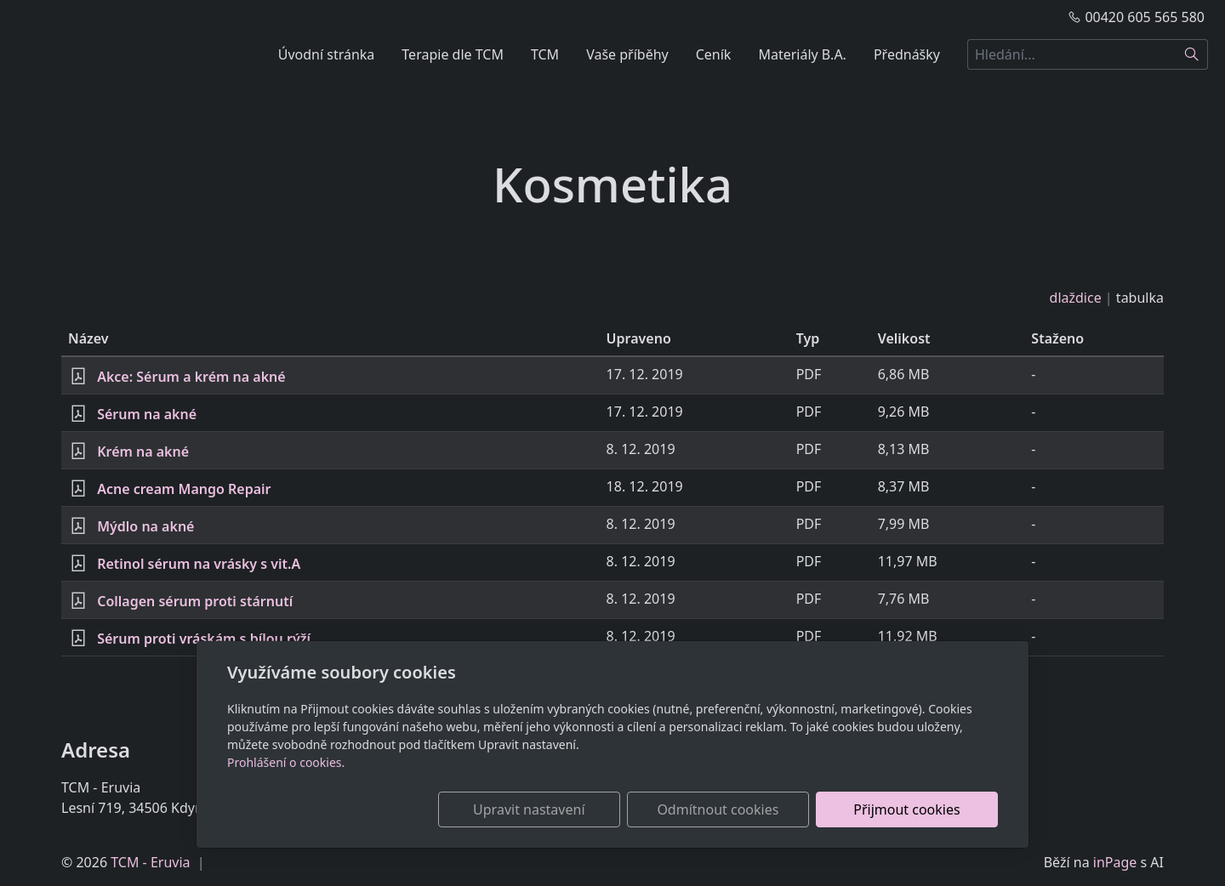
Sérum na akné (147, 414)
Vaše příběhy (627, 54)
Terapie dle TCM (453, 54)
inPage (1115, 862)
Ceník (714, 54)
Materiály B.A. (802, 54)
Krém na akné (143, 451)
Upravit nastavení (575, 809)
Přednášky (907, 54)
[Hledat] (1192, 54)
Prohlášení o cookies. (286, 762)
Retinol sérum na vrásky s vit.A (198, 563)
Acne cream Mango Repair (184, 489)
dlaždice (1076, 297)
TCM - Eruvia (150, 862)
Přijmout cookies (916, 809)
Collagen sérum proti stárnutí (195, 601)
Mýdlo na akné (145, 526)
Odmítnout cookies (746, 809)
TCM (545, 54)
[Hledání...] (1072, 54)
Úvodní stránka (326, 54)
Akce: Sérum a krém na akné (191, 376)
